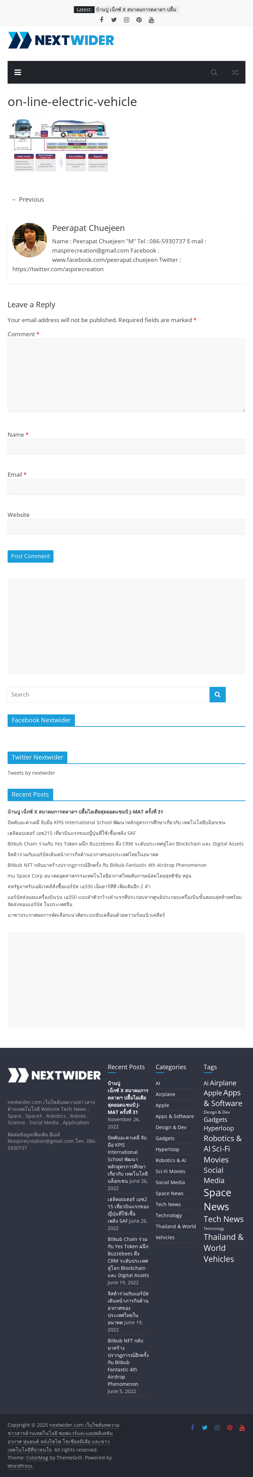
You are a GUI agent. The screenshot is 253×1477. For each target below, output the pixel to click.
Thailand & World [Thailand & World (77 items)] (224, 1242)
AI (158, 1083)
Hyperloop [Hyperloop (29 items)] (219, 1128)
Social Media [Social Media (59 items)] (214, 1175)
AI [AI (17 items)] (206, 1083)
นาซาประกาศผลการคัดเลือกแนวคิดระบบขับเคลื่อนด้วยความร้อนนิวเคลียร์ (86, 915)
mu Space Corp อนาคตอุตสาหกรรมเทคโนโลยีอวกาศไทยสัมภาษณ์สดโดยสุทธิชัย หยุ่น (100, 875)
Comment (23, 334)
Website (19, 515)
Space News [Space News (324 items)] (217, 1199)
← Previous (27, 199)
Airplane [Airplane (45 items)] (223, 1082)
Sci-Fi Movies (170, 1171)
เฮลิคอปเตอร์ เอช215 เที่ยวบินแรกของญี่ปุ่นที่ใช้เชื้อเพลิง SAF (72, 833)
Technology (169, 1215)
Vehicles (165, 1237)
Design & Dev (171, 1127)
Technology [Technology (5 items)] (214, 1228)
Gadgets (165, 1138)
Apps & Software (175, 1116)
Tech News (168, 1204)
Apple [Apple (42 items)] (213, 1092)
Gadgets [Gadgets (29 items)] (215, 1119)
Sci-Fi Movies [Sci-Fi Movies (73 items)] (217, 1154)
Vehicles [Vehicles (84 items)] (219, 1258)
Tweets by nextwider (31, 772)
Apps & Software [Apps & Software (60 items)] (223, 1097)
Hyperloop (167, 1149)
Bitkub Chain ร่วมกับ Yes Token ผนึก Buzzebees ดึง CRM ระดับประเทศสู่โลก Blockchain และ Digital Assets (126, 843)
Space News (170, 1193)
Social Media (170, 1182)
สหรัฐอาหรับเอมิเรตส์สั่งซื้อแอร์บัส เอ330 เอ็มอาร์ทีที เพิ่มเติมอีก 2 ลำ (79, 886)
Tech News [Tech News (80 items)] (224, 1219)
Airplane (165, 1094)
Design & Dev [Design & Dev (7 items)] (217, 1112)
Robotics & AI (171, 1160)
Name (18, 434)
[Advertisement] (126, 626)
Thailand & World (176, 1226)
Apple (162, 1105)
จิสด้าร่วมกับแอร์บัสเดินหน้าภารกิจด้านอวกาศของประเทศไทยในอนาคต (83, 854)
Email (17, 474)
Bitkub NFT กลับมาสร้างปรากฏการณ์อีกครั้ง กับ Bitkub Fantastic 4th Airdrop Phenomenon (107, 865)
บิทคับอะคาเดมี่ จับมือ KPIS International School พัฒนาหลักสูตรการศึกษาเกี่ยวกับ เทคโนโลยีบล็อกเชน (116, 822)
